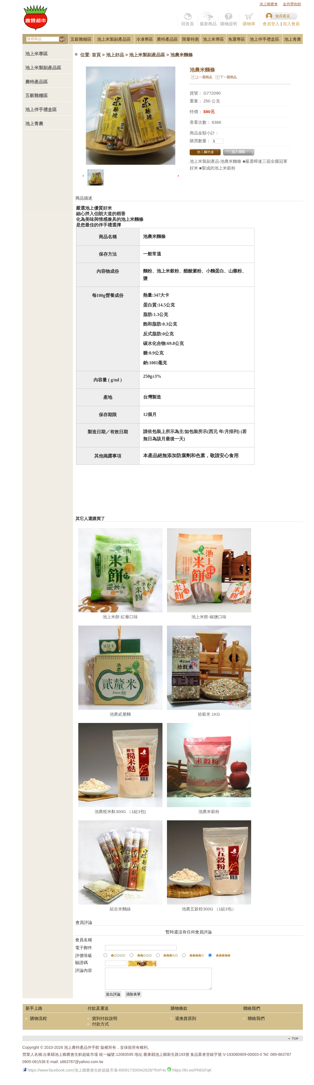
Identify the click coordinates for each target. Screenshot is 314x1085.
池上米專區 (213, 39)
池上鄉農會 (269, 4)
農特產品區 (167, 39)
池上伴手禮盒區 (264, 39)
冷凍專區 (144, 39)
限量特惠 (190, 39)
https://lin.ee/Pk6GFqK (189, 1074)
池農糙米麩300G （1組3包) (120, 811)
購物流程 (38, 1022)
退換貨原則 (185, 1022)
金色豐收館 (292, 4)
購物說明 (229, 18)
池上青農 (292, 39)
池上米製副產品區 (114, 39)
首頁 (96, 55)
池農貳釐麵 (120, 714)
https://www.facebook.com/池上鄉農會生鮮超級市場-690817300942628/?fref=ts (94, 1074)
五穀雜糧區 (80, 39)
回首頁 (188, 18)
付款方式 (100, 1028)
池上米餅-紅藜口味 (120, 616)
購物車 (249, 18)
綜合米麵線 (120, 909)
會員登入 (271, 23)
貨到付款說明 (104, 1022)
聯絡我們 (256, 1022)
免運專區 (236, 39)
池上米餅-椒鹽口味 (208, 616)
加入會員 (291, 23)
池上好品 (115, 55)
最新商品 (208, 18)
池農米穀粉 (208, 811)
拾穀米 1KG (209, 714)
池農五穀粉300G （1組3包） (209, 909)
